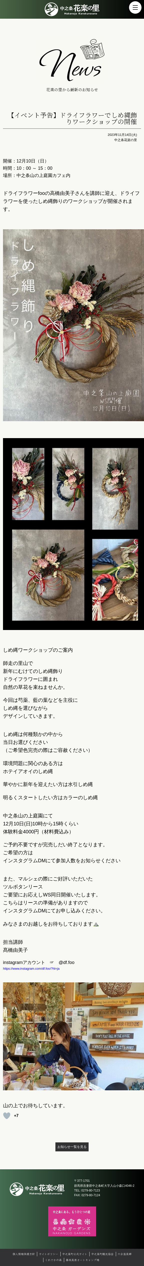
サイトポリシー (48, 1254)
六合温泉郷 (125, 1254)
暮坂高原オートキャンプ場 (82, 1260)
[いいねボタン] (6, 1115)
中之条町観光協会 (102, 1254)
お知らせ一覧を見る (72, 1147)
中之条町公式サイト (74, 1254)
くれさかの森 (53, 1260)
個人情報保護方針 (23, 1254)
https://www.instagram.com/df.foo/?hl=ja (31, 968)
